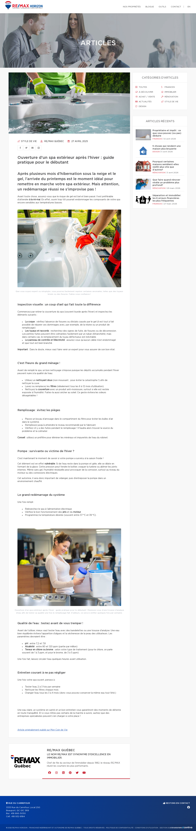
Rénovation (169, 97)
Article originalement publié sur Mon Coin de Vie (42, 730)
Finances (168, 87)
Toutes (141, 87)
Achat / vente (145, 97)
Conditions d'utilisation (146, 828)
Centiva (187, 827)
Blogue (149, 7)
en (189, 7)
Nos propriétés (132, 7)
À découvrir (144, 92)
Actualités (143, 102)
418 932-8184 (18, 817)
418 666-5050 (18, 813)
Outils (162, 7)
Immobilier (168, 92)
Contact (176, 7)
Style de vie (27, 141)
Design (140, 106)
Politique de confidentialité (119, 828)
